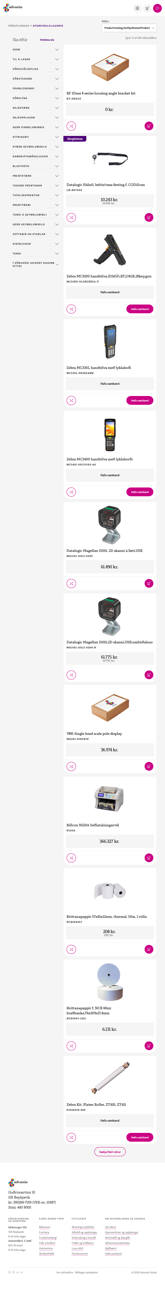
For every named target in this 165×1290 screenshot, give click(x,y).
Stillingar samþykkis (86, 1272)
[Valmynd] (157, 8)
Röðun (105, 21)
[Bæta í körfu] (149, 126)
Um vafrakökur (64, 1272)
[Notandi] (137, 8)
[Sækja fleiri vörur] (110, 1151)
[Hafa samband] (139, 309)
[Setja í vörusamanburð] (71, 126)
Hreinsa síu (47, 40)
